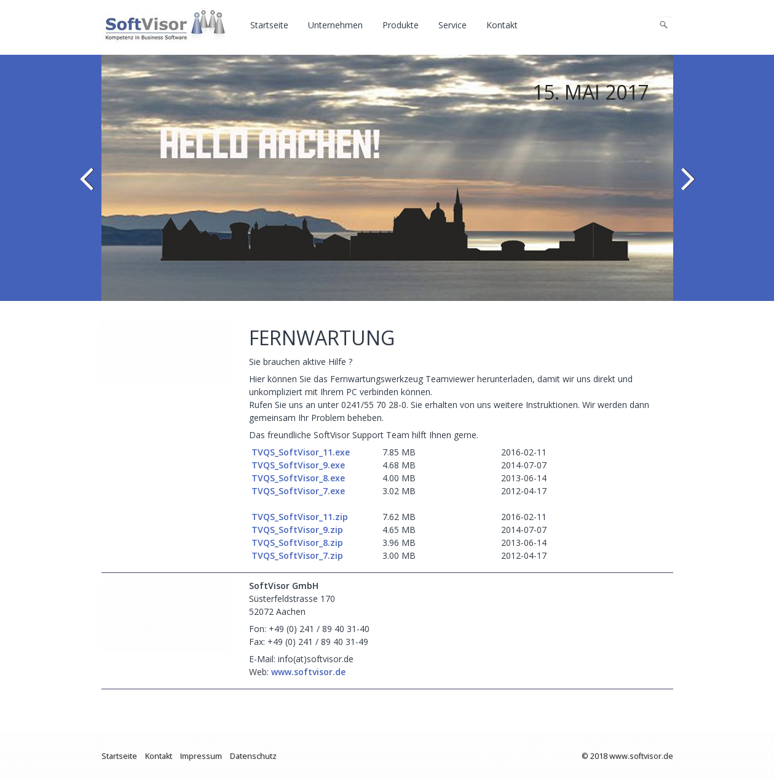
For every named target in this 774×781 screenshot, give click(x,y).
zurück (88, 187)
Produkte (400, 25)
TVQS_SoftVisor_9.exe (297, 465)
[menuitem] (270, 25)
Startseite (269, 25)
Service (452, 25)
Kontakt (502, 25)
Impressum (201, 756)
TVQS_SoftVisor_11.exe (299, 452)
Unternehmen (335, 25)
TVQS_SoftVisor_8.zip (296, 542)
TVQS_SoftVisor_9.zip (296, 529)
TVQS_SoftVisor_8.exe (297, 478)
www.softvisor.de (308, 672)
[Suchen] (664, 25)
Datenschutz (253, 756)
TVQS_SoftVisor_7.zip (296, 555)
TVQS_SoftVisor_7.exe (297, 491)
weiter (686, 187)
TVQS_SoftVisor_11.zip (299, 517)
